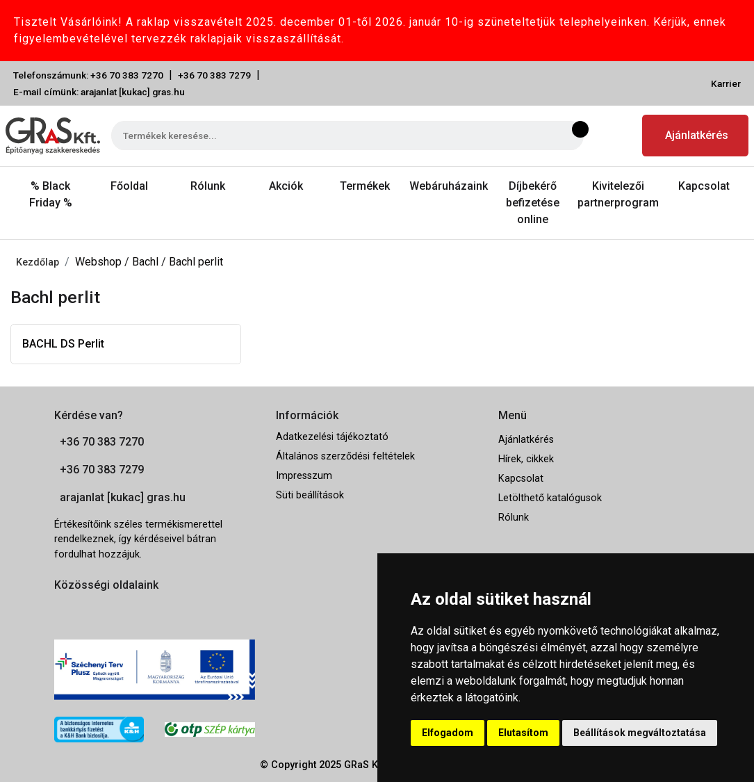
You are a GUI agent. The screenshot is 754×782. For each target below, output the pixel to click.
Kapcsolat (704, 186)
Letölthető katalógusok (550, 498)
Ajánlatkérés (696, 135)
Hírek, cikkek (526, 459)
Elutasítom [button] (523, 732)
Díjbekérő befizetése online (532, 202)
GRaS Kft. (365, 765)
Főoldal (129, 186)
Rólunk (207, 186)
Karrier (726, 83)
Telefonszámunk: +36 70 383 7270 (88, 75)
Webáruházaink (448, 186)
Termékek (365, 186)
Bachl (146, 261)
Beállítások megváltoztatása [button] (639, 732)
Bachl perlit (196, 261)
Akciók (286, 186)
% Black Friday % (50, 194)
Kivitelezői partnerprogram (618, 194)
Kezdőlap (37, 262)
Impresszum (304, 476)
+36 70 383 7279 (214, 75)
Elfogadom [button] (447, 732)
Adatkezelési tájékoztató (332, 437)
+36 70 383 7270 (102, 441)
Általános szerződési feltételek (345, 456)
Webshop (99, 261)
